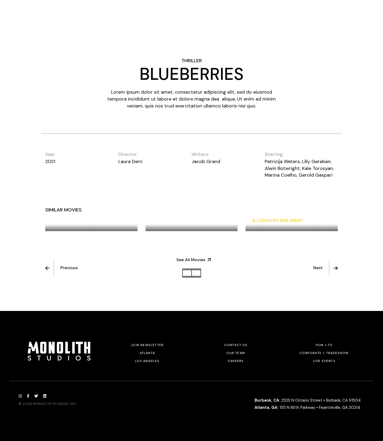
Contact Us (235, 345)
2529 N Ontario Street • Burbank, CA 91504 (308, 400)
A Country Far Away (277, 220)
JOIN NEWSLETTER (147, 345)
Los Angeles (147, 361)
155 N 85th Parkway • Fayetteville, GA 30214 (307, 407)
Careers (236, 361)
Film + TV (324, 345)
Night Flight (167, 220)
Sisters (61, 220)
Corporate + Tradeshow (324, 353)
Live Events (324, 361)
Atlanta (147, 353)
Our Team (235, 353)
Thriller (191, 60)
